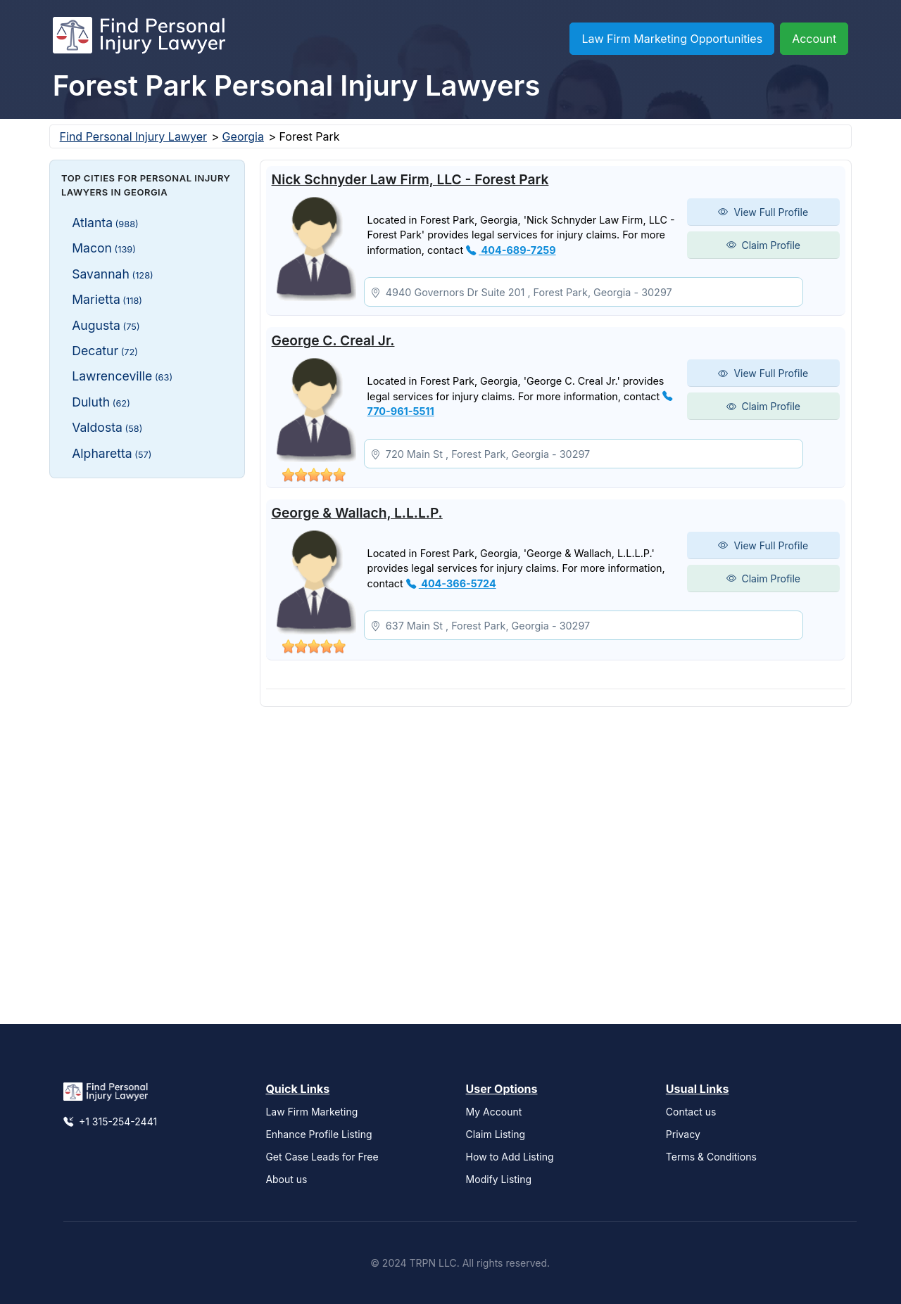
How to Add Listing (510, 1157)
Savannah (112, 274)
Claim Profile (763, 245)
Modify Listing (499, 1179)
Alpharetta (111, 453)
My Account (494, 1112)
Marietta (107, 299)
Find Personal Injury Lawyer (133, 136)
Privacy (683, 1134)
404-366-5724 (451, 583)
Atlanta (105, 222)
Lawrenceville (122, 376)
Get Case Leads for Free (321, 1157)
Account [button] (814, 39)
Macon (104, 248)
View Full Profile (763, 212)
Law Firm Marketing (311, 1112)
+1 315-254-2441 (110, 1121)
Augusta (105, 325)
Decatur (105, 350)
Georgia (243, 136)
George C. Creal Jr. (333, 340)
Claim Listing (496, 1134)
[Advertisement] (147, 700)
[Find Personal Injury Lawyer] (139, 38)
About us (286, 1179)
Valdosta (107, 427)
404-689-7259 (510, 250)
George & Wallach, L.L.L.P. (357, 512)
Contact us (691, 1112)
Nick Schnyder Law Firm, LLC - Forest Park (410, 179)
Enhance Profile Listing (318, 1134)
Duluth (101, 402)
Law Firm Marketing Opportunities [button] (671, 39)
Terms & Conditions (711, 1157)
